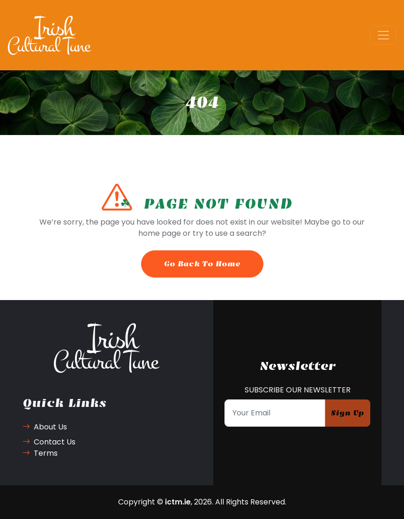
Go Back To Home (202, 263)
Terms (40, 453)
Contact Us (48, 441)
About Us (44, 426)
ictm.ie (178, 501)
